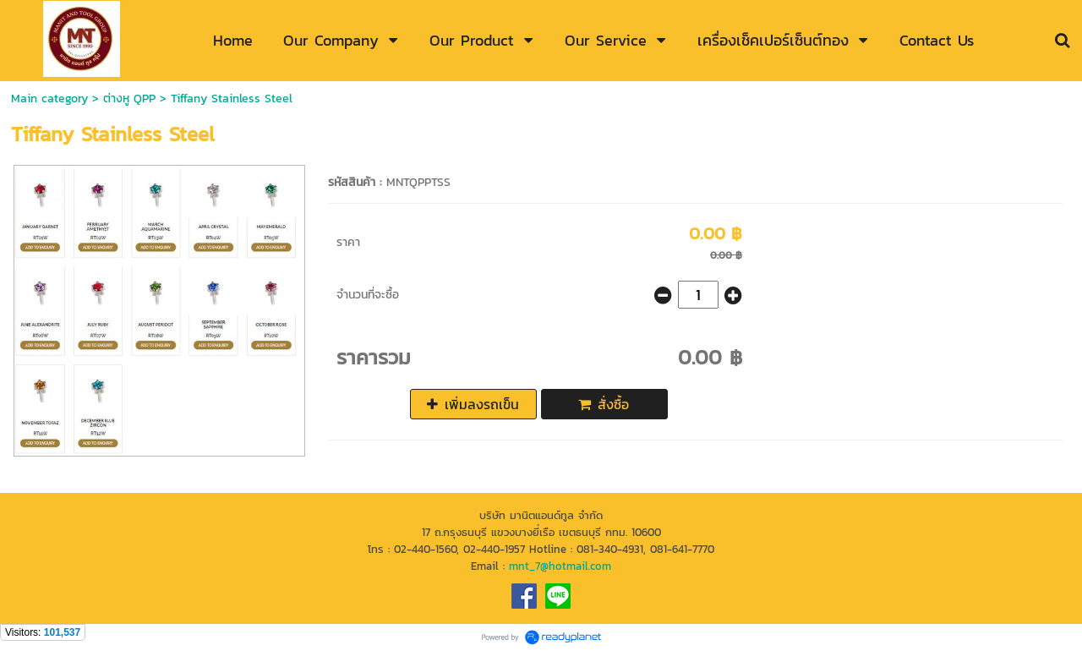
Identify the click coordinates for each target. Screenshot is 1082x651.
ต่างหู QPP (129, 98)
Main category (49, 98)
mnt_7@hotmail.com (560, 565)
